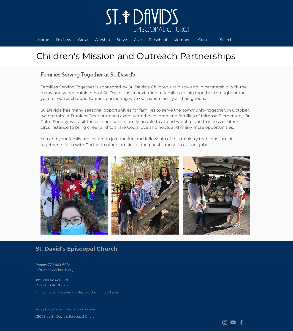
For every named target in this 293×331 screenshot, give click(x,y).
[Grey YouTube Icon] (233, 322)
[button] (74, 195)
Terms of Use (62, 309)
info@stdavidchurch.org (54, 270)
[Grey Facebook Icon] (241, 322)
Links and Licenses (84, 309)
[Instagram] (225, 322)
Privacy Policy (44, 309)
